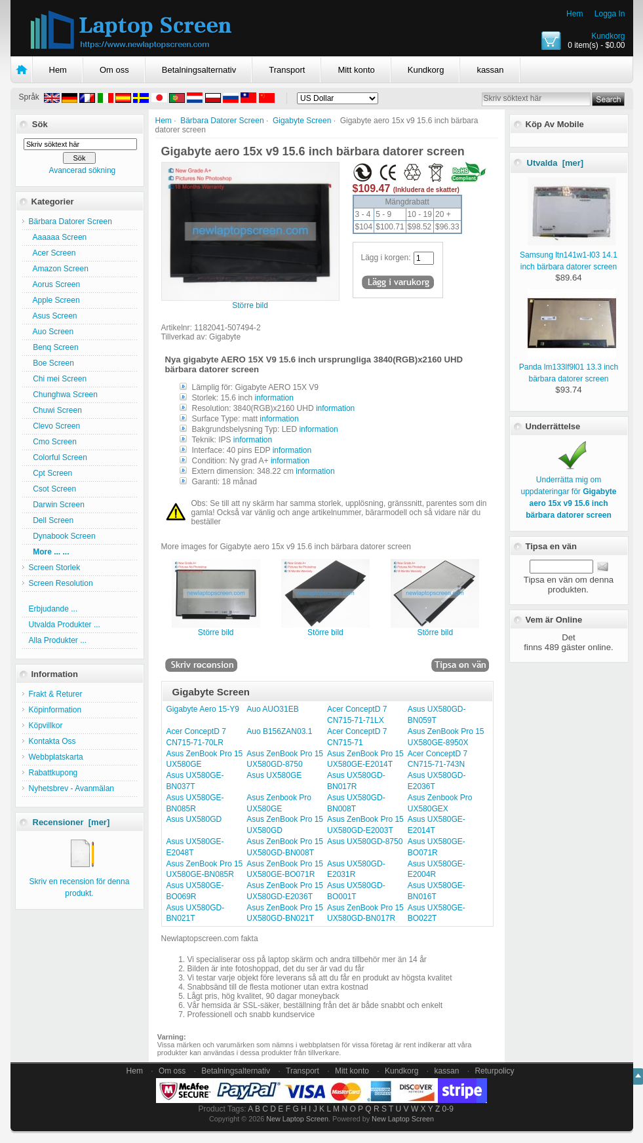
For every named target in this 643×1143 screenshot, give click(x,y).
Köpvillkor (46, 725)
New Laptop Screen (297, 1119)
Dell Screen (51, 520)
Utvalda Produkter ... (64, 624)
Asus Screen (53, 315)
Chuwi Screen (55, 410)
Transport (287, 70)
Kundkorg (608, 36)
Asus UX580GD (194, 819)
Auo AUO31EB (272, 709)
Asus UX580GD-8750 (364, 841)
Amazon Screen (58, 268)
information (274, 397)
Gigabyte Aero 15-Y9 (202, 709)
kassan (490, 70)
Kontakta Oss (52, 741)
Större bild (216, 629)
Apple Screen (54, 300)
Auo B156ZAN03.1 (279, 731)
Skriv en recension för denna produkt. (79, 881)
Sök (40, 124)
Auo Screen (51, 331)
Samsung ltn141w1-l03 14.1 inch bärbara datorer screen (568, 255)
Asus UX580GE (274, 775)
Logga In (609, 13)
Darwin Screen (57, 504)
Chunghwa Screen (63, 394)
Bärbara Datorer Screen (221, 120)
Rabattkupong (53, 772)
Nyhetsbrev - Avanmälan (72, 788)
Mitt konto (356, 70)
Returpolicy (494, 1070)
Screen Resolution (61, 583)
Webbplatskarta (56, 757)
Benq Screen (54, 347)
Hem (574, 13)
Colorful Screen (58, 457)
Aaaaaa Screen (58, 237)
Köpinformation (55, 709)
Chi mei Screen (58, 378)
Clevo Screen (55, 426)
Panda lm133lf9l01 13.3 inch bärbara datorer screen (568, 367)
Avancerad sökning (82, 170)
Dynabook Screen (62, 536)
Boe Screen (51, 363)
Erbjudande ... (53, 608)
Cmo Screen (53, 441)
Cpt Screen (51, 473)
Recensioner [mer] (71, 822)
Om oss (114, 70)
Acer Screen (52, 253)
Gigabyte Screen (302, 120)
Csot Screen (53, 489)
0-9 (448, 1109)
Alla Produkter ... (58, 640)
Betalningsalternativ (199, 70)
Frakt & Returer (56, 694)
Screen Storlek (55, 567)
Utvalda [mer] (555, 163)
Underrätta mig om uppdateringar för (568, 491)
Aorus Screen (55, 284)
